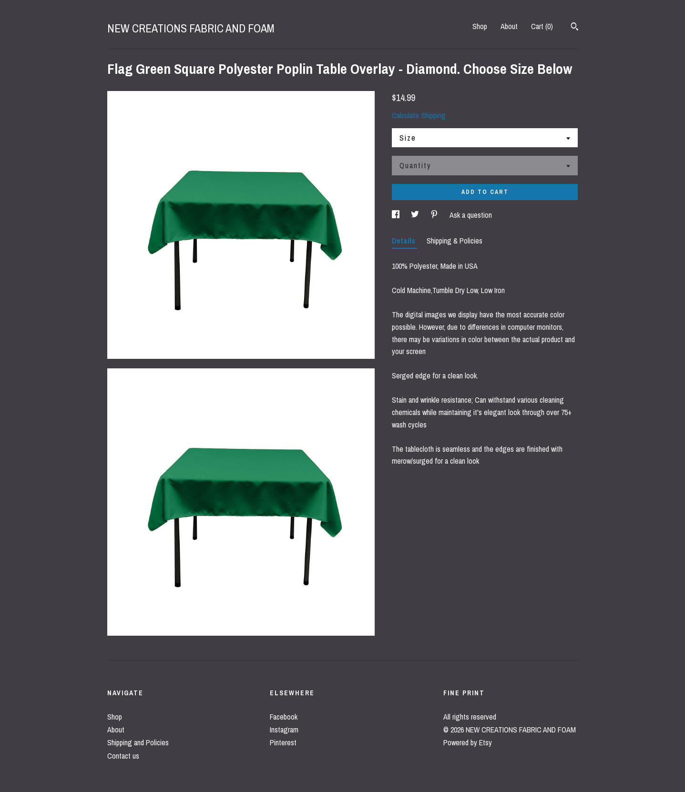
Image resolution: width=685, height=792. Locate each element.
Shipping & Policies (454, 240)
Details (404, 240)
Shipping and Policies (138, 742)
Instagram (284, 729)
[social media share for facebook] (396, 215)
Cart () (542, 26)
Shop (479, 26)
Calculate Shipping (419, 115)
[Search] (574, 27)
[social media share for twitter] (416, 215)
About (509, 26)
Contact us (123, 756)
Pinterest (283, 742)
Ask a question (471, 215)
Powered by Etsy (467, 742)
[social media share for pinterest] (435, 215)
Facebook (283, 716)
